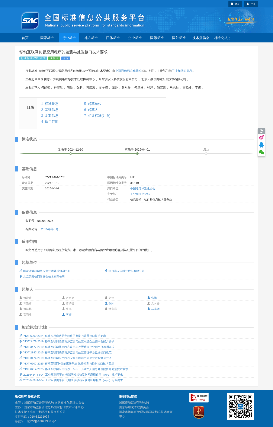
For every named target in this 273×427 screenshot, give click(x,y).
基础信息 (51, 110)
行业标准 (69, 38)
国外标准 (179, 38)
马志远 (153, 309)
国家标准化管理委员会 (134, 407)
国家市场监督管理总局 (134, 402)
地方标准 (91, 38)
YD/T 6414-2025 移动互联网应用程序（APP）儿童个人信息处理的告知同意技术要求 (73, 369)
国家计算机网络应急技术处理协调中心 (44, 271)
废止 (206, 149)
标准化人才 (222, 38)
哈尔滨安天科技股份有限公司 (125, 271)
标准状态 (51, 104)
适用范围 (51, 121)
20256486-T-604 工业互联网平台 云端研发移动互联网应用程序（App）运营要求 (71, 380)
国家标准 (47, 38)
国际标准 (157, 38)
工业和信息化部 (182, 71)
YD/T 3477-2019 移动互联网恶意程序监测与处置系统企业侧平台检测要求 (66, 347)
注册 (251, 4)
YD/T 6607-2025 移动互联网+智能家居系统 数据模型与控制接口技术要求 (66, 363)
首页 (25, 38)
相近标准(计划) (99, 116)
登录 (235, 4)
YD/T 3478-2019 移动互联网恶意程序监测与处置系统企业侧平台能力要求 (66, 341)
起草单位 (95, 104)
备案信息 (51, 116)
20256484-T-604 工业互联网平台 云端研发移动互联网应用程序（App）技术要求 (71, 374)
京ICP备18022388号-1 (42, 421)
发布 (70, 149)
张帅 (109, 303)
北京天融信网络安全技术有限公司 (42, 276)
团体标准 (113, 38)
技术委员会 (200, 38)
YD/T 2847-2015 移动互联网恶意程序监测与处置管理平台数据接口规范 (65, 352)
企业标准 (135, 38)
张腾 (152, 297)
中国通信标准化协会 (128, 71)
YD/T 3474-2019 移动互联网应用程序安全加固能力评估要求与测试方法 (65, 358)
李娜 (66, 314)
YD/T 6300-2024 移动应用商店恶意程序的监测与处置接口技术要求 (62, 335)
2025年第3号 (49, 229)
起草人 (93, 110)
